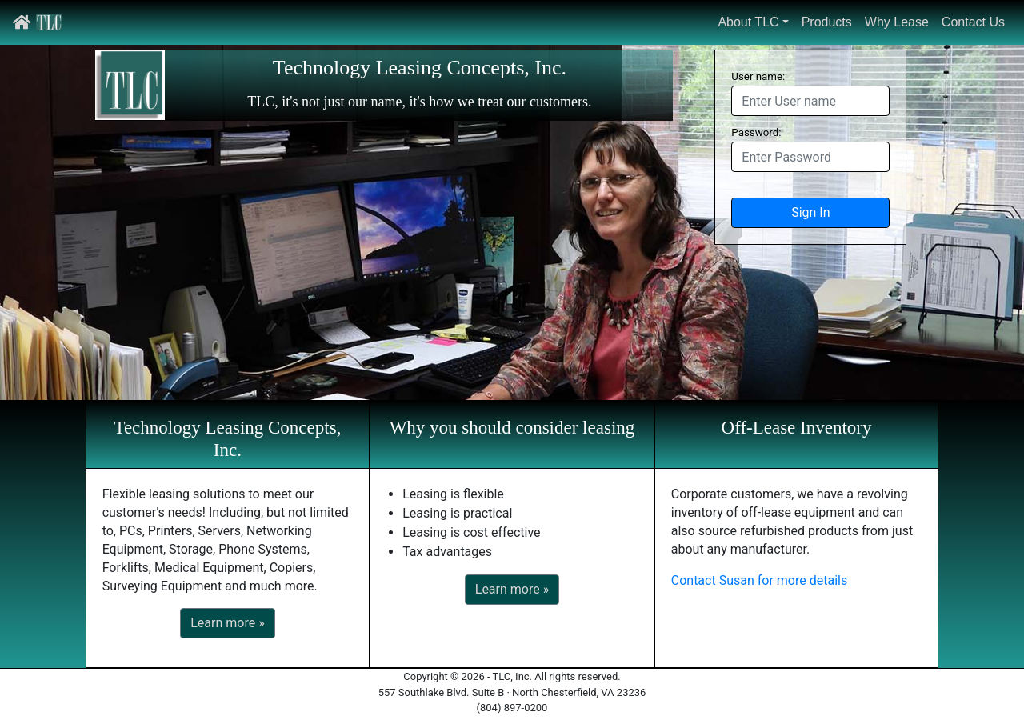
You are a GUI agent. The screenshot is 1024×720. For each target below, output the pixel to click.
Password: (756, 132)
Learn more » (227, 622)
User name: (758, 76)
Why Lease (897, 22)
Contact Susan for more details (759, 580)
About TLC (748, 22)
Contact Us (973, 22)
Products (827, 22)
